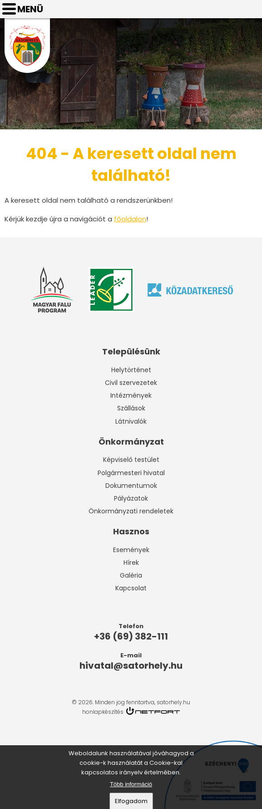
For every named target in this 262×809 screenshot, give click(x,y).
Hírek (131, 562)
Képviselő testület (131, 459)
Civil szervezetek (131, 382)
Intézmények (131, 395)
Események (131, 549)
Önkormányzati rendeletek (131, 511)
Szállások (131, 408)
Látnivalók (131, 421)
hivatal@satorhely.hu (251, 9)
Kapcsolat (131, 588)
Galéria (131, 575)
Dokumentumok (131, 485)
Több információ (131, 785)
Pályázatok (131, 498)
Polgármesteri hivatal (131, 472)
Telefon (228, 9)
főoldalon (130, 219)
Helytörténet (131, 369)
